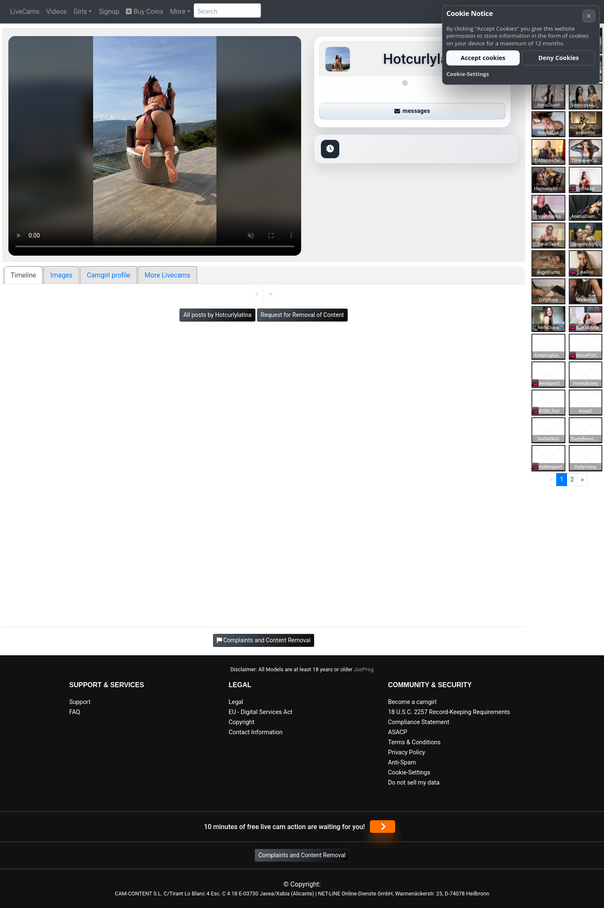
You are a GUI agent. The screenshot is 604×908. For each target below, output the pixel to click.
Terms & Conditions (414, 742)
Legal (236, 702)
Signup (109, 12)
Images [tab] (61, 275)
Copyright (241, 722)
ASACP (397, 732)
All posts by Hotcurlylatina (217, 314)
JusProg (364, 669)
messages (412, 110)
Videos (56, 12)
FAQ (74, 712)
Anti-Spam (402, 762)
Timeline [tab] (23, 275)
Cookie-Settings (409, 772)
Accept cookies (483, 58)
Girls (80, 12)
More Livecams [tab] (167, 275)
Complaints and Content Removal (302, 855)
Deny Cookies (558, 58)
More (177, 12)
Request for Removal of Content (302, 314)
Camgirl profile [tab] (108, 275)
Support (80, 702)
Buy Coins (144, 12)
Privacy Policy (406, 752)
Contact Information (256, 732)
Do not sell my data (414, 782)
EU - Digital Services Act (260, 712)
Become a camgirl (412, 702)
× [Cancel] (588, 15)
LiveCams (24, 12)
